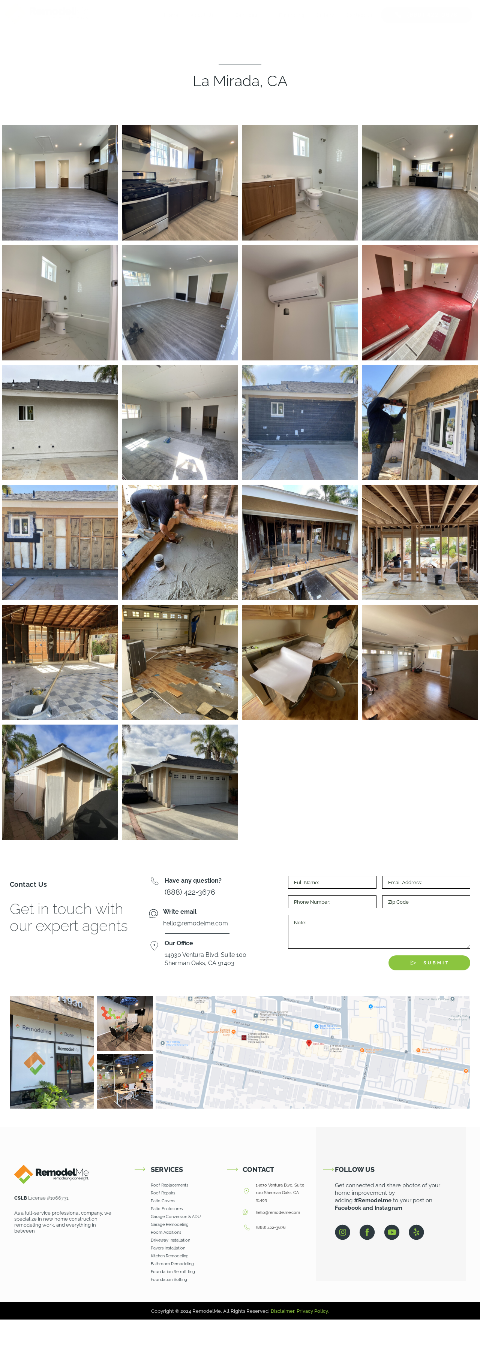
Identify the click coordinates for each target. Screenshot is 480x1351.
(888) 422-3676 (271, 1227)
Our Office (179, 943)
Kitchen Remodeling (170, 1256)
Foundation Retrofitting (173, 1271)
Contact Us (359, 15)
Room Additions (166, 1232)
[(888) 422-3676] (247, 1228)
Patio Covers (163, 1201)
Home (171, 15)
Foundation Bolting (169, 1279)
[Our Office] (154, 946)
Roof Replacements (169, 1185)
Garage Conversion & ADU (176, 1216)
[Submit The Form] (429, 962)
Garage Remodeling (170, 1224)
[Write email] (153, 914)
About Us (207, 15)
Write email (179, 911)
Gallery (325, 15)
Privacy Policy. (313, 1311)
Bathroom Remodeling (173, 1263)
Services (252, 15)
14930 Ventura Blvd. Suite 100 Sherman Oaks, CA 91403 (280, 1193)
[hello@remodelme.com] (245, 1212)
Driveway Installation (170, 1240)
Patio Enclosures (167, 1208)
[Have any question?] (154, 882)
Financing (291, 15)
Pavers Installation (168, 1248)
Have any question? (193, 880)
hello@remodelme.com (278, 1212)
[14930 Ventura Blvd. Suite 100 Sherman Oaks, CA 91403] (246, 1191)
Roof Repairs (163, 1193)
